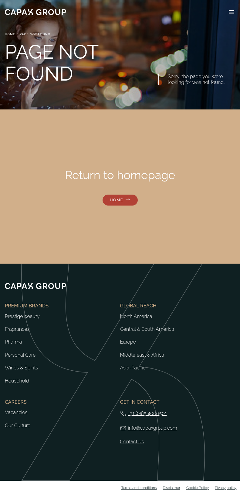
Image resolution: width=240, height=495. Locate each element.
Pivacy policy (225, 488)
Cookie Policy (197, 488)
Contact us (132, 442)
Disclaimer (171, 488)
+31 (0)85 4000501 (147, 413)
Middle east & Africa (142, 355)
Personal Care (20, 355)
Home (10, 34)
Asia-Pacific (133, 368)
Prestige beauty (22, 316)
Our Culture (17, 426)
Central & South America (147, 329)
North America (136, 316)
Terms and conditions (139, 488)
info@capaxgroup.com (152, 428)
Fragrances (17, 329)
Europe (128, 342)
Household (17, 381)
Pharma (13, 342)
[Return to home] (35, 12)
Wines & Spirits (21, 368)
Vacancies (16, 412)
